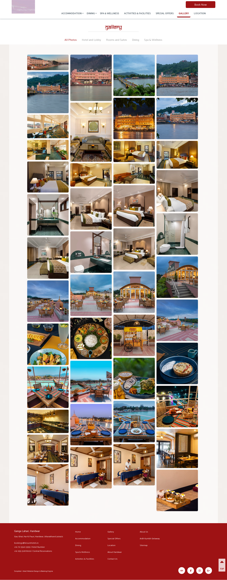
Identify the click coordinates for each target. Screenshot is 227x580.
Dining (91, 13)
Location (200, 13)
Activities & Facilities (137, 13)
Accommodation (71, 13)
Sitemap (144, 545)
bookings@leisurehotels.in (26, 543)
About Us (144, 531)
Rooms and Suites (116, 39)
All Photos (71, 39)
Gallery (184, 13)
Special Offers (165, 13)
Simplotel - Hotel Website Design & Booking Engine (33, 571)
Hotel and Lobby (91, 39)
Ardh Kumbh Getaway (150, 538)
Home (78, 531)
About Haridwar (114, 552)
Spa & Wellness (109, 13)
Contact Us (112, 559)
